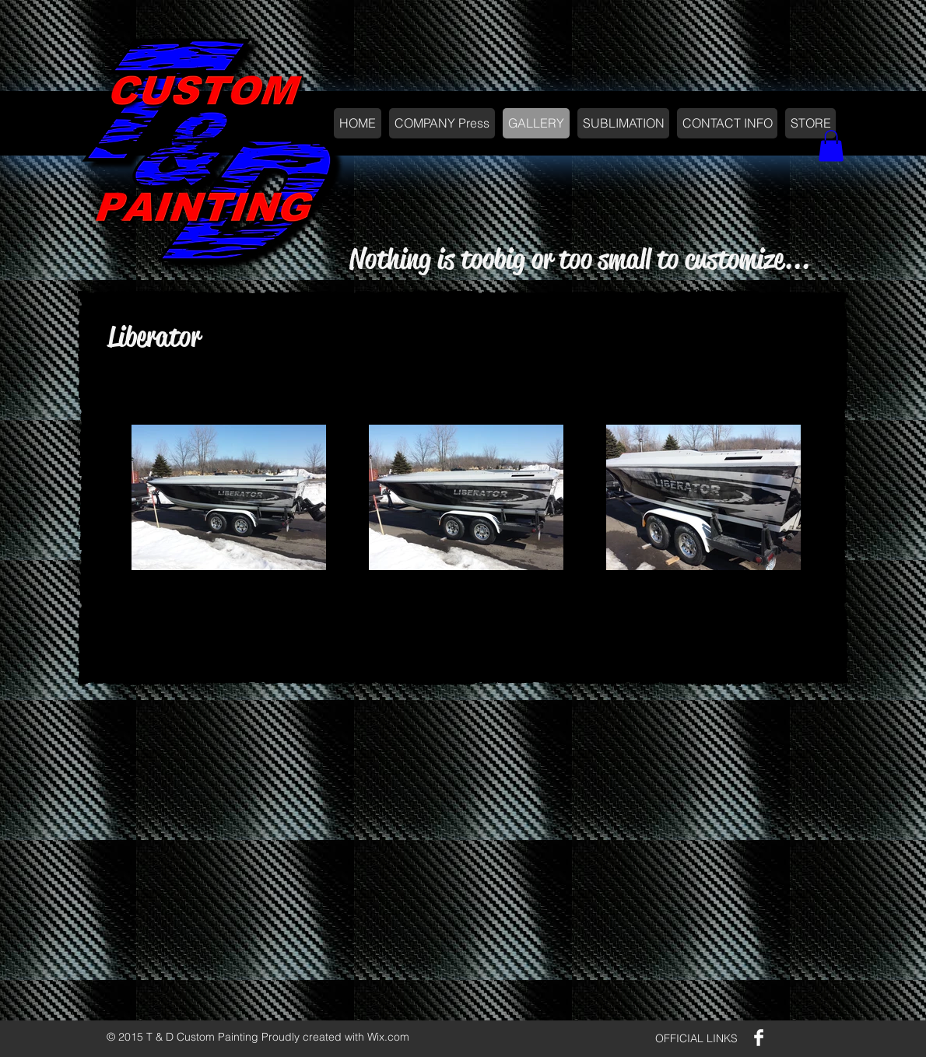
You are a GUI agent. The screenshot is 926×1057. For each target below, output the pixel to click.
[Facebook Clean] (758, 1037)
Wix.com (388, 1037)
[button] (831, 146)
